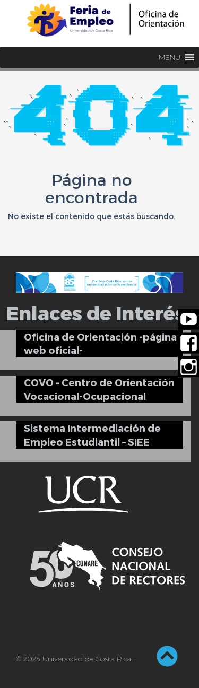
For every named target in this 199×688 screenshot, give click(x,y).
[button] (169, 57)
